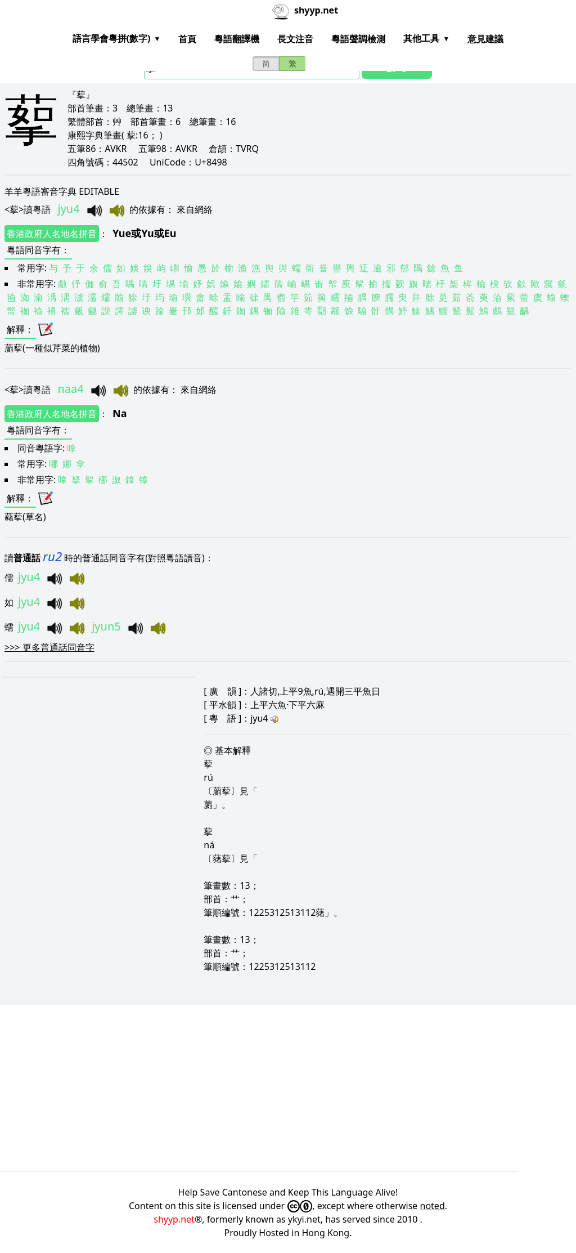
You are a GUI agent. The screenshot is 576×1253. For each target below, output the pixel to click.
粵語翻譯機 (236, 39)
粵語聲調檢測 (358, 39)
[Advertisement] (288, 1088)
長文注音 (295, 39)
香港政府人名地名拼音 (52, 233)
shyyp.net (174, 1219)
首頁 (187, 39)
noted (432, 1206)
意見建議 (485, 39)
